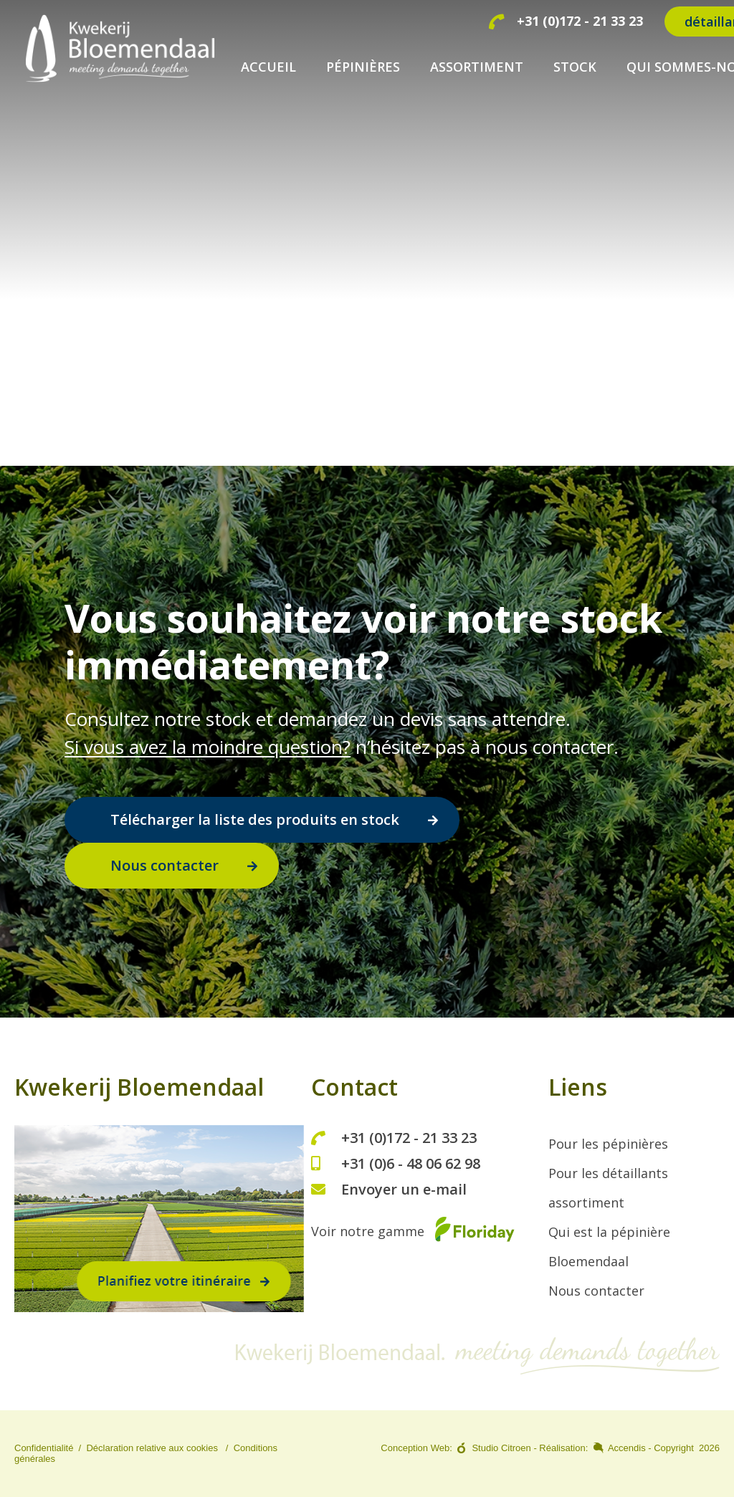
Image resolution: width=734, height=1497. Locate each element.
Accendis (627, 1448)
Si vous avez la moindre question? (208, 747)
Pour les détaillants (608, 1173)
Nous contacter (164, 865)
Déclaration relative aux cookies (152, 1448)
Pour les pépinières (608, 1143)
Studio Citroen (501, 1448)
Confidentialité (43, 1448)
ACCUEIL (268, 66)
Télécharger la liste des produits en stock (254, 819)
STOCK (574, 66)
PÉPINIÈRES (363, 66)
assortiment (586, 1202)
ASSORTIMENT (476, 66)
